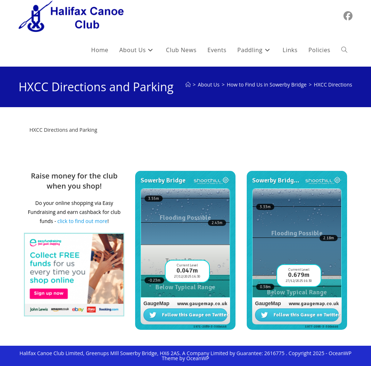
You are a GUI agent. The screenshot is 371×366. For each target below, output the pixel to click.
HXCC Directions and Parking (63, 129)
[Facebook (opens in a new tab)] (348, 16)
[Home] (188, 84)
